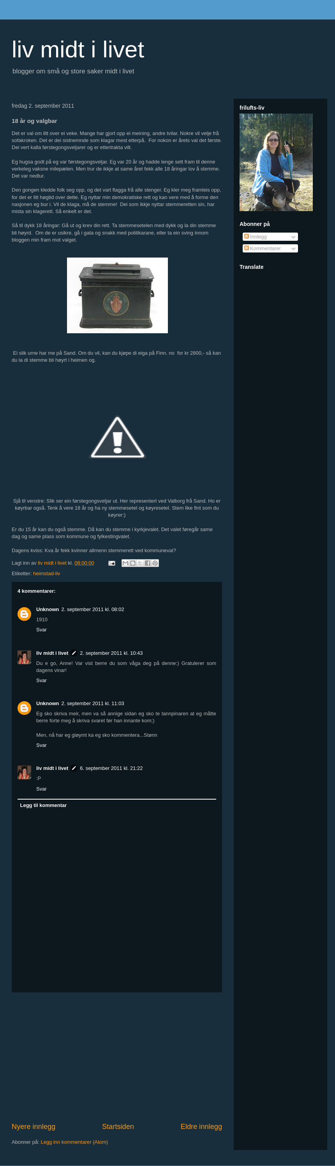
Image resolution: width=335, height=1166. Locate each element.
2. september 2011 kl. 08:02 (93, 609)
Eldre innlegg (201, 1126)
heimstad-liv (46, 573)
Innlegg (255, 237)
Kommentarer (262, 248)
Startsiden (118, 1126)
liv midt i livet (78, 49)
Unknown (47, 609)
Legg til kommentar (43, 805)
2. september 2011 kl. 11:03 (93, 703)
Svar (41, 630)
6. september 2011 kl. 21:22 (111, 768)
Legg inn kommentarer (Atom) (74, 1142)
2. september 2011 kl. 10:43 (111, 653)
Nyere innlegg (33, 1126)
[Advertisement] (117, 1057)
